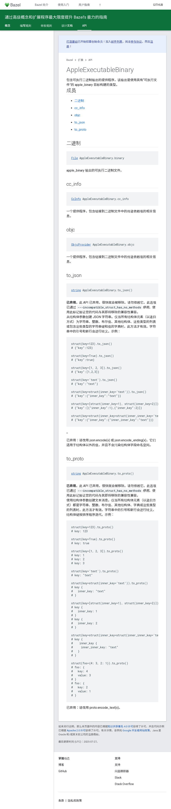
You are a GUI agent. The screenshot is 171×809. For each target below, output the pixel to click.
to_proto (80, 129)
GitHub (158, 4)
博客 (61, 764)
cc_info (79, 108)
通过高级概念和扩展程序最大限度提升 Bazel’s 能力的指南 (56, 17)
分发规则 (46, 25)
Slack (118, 777)
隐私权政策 (75, 800)
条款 (61, 800)
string (76, 290)
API (90, 59)
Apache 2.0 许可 (76, 730)
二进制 (79, 101)
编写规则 (25, 25)
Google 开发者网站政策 (136, 730)
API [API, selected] (84, 25)
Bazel (69, 59)
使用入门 (63, 4)
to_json (79, 122)
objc (77, 115)
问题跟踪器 (122, 771)
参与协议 (136, 41)
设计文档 (67, 25)
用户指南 (84, 4)
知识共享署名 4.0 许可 (120, 726)
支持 (117, 764)
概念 (7, 25)
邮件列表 (116, 41)
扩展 (80, 59)
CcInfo (76, 199)
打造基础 (72, 41)
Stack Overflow (124, 784)
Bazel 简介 (41, 4)
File (74, 158)
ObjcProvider (81, 244)
